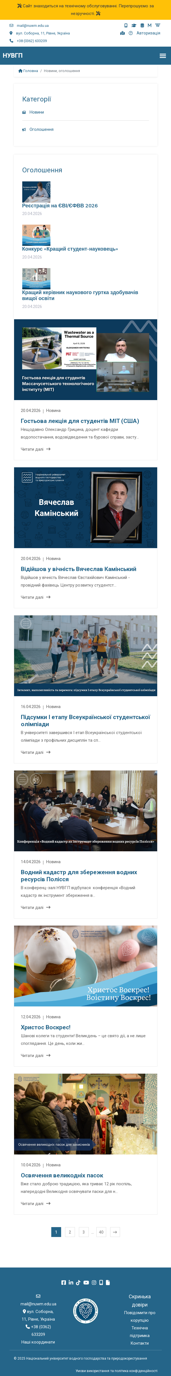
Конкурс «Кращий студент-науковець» (70, 249)
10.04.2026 (31, 1164)
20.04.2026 (31, 410)
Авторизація (148, 33)
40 (101, 1232)
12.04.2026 (31, 1016)
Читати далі (35, 449)
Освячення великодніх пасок (62, 1175)
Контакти (139, 1343)
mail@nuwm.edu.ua (29, 25)
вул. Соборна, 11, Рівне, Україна (40, 33)
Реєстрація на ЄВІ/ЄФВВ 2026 (60, 205)
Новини (33, 112)
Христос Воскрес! (45, 1027)
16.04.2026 (31, 706)
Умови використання (92, 1371)
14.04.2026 (31, 861)
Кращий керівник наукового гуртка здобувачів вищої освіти (80, 295)
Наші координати (38, 1342)
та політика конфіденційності (133, 1371)
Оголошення (38, 129)
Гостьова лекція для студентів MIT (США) (80, 421)
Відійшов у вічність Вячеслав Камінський (78, 569)
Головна (28, 71)
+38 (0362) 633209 (28, 41)
